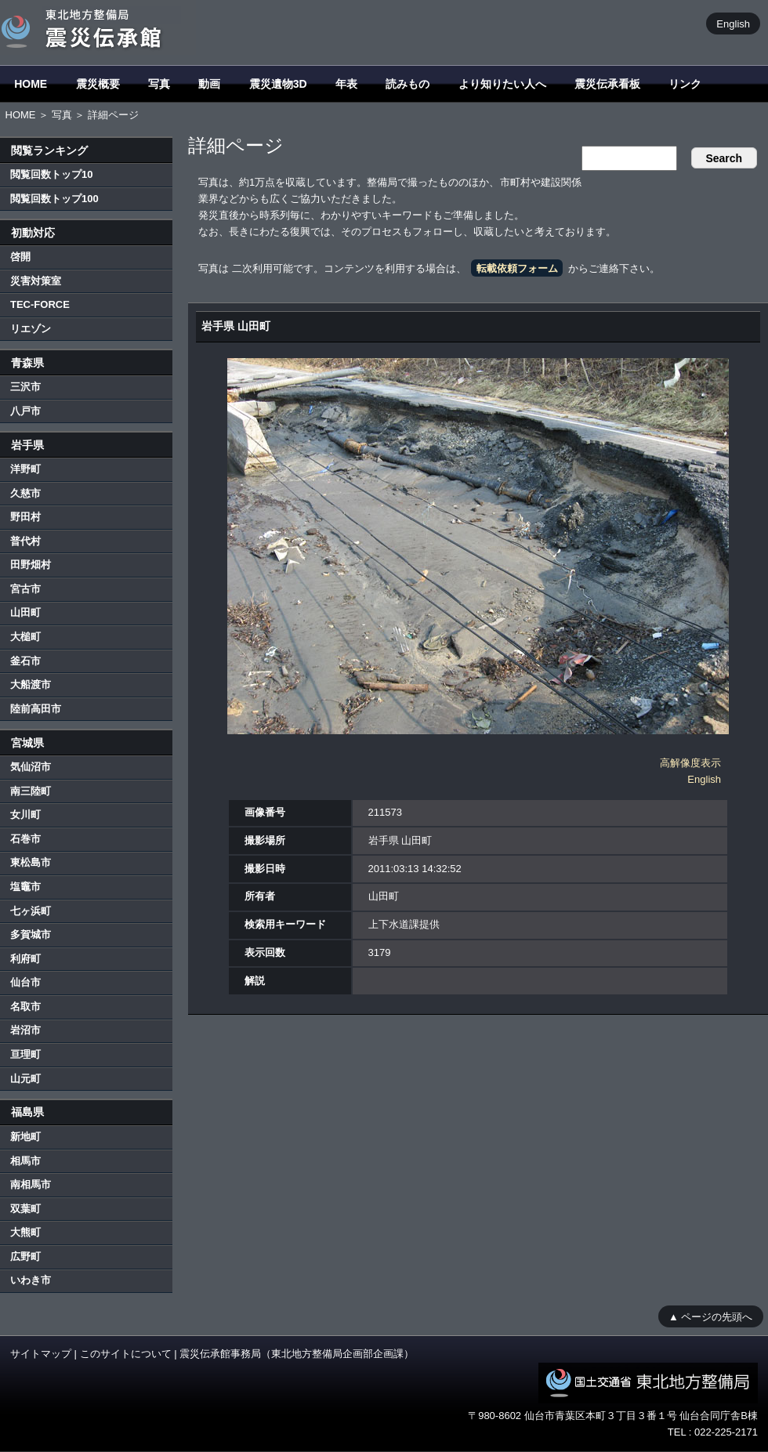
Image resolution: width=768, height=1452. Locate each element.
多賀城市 (30, 934)
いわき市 (30, 1280)
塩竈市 (25, 887)
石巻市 (25, 839)
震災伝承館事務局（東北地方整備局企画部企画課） (296, 1354)
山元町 (25, 1078)
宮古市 (25, 589)
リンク (684, 84)
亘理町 (25, 1054)
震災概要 (98, 84)
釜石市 (25, 661)
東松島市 (30, 862)
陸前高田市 (35, 709)
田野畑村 (30, 564)
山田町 (25, 612)
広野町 (25, 1256)
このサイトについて (126, 1354)
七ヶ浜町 (30, 911)
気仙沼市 (30, 767)
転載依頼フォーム (517, 268)
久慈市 (25, 493)
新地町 (25, 1136)
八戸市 (25, 411)
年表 (346, 84)
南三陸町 (30, 791)
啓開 (20, 257)
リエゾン (30, 329)
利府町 (25, 959)
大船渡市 (30, 684)
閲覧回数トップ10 (51, 174)
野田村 (25, 517)
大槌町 (25, 637)
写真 (159, 84)
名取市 (25, 1006)
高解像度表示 (690, 763)
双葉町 (25, 1209)
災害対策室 (35, 281)
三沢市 (25, 387)
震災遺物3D (278, 84)
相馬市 (25, 1161)
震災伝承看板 (607, 84)
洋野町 (25, 469)
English (733, 23)
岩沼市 (25, 1030)
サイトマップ (40, 1354)
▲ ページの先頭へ (710, 1316)
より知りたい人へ (502, 84)
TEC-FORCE (40, 304)
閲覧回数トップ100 (54, 199)
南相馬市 (30, 1184)
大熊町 (25, 1232)
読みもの (407, 84)
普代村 (25, 541)
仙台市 (25, 982)
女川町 (25, 814)
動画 (209, 84)
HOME (30, 84)
